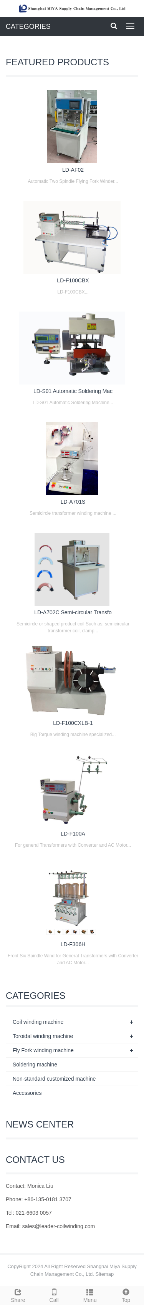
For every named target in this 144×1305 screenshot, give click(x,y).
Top (126, 1294)
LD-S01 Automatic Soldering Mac (73, 391)
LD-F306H (73, 944)
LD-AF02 (73, 170)
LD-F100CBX (73, 280)
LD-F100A (73, 834)
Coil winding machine (38, 1022)
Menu (90, 1294)
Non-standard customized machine (54, 1079)
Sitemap (105, 1274)
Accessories (27, 1093)
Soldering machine (35, 1064)
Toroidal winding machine (43, 1036)
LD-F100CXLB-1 (73, 723)
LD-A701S (73, 502)
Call (54, 1294)
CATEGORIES (28, 26)
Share (18, 1294)
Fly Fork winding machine (43, 1050)
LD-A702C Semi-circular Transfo (73, 612)
